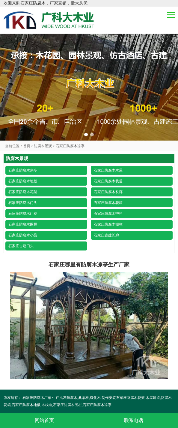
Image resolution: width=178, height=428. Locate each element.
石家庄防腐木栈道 (108, 181)
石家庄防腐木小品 (22, 235)
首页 (26, 146)
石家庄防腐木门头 (22, 203)
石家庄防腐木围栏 (22, 224)
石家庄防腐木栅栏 (108, 224)
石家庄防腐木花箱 (108, 203)
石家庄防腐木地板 (22, 181)
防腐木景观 (43, 146)
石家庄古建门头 (21, 246)
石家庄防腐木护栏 (108, 213)
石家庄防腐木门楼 (22, 213)
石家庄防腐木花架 (22, 192)
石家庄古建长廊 (106, 235)
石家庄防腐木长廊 (108, 192)
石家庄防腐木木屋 (108, 170)
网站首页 (44, 420)
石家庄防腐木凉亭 (70, 146)
